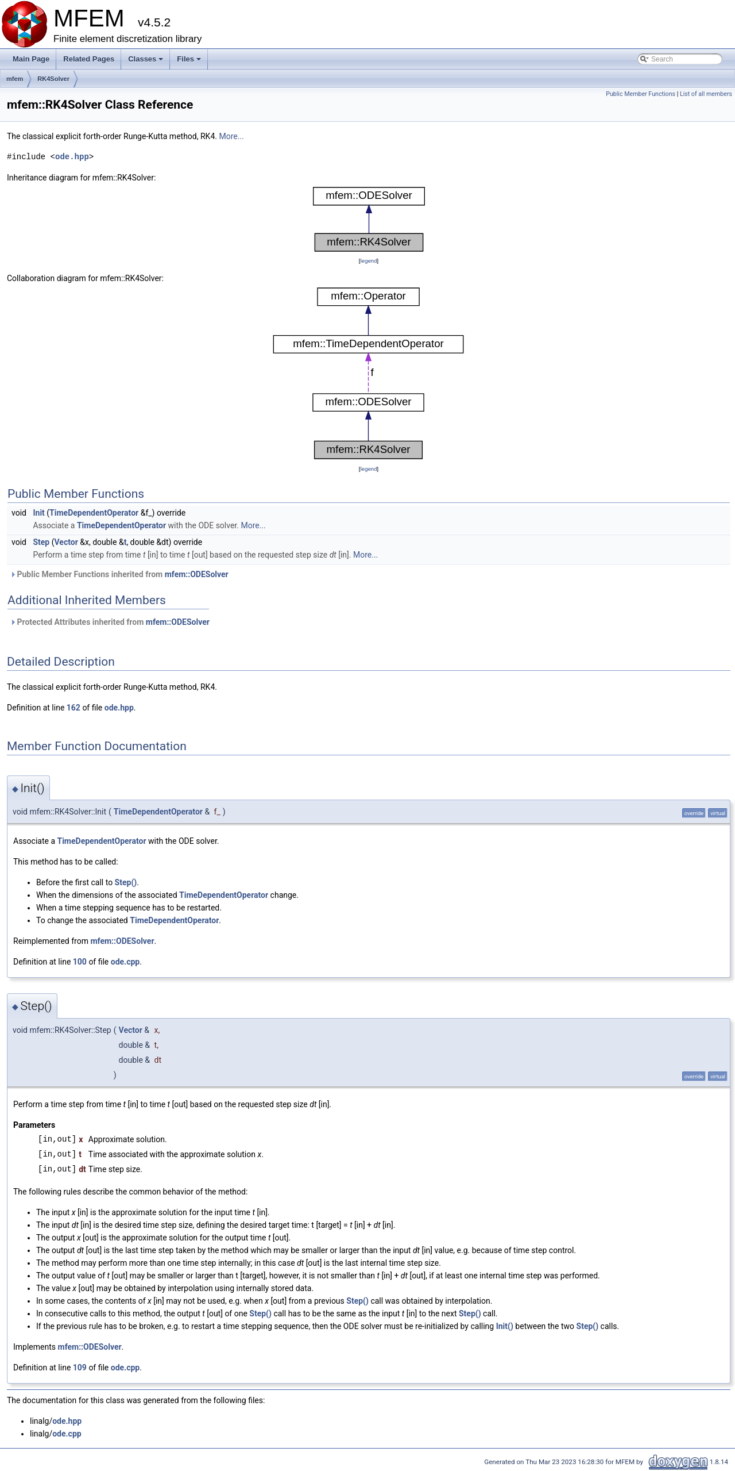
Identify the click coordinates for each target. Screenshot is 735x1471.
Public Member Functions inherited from (119, 574)
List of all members (706, 94)
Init (38, 512)
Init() (504, 1326)
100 (80, 961)
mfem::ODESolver (197, 574)
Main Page (31, 59)
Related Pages (88, 59)
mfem (14, 78)
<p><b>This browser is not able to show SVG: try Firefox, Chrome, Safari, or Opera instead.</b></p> (369, 219)
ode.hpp (72, 156)
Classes (146, 62)
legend (368, 261)
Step (41, 542)
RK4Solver (53, 78)
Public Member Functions (640, 94)
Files (190, 62)
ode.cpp (125, 961)
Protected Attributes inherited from (110, 622)
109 (80, 1367)
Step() (126, 882)
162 (73, 707)
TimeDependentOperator (93, 512)
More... (231, 136)
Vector (66, 542)
